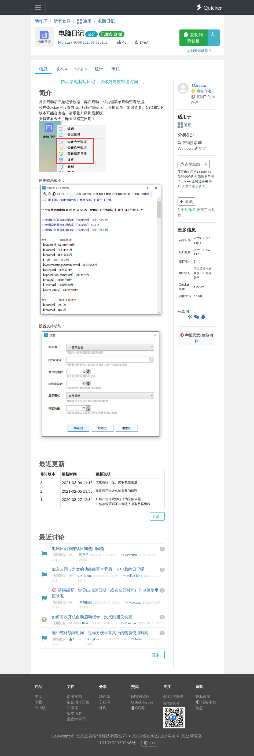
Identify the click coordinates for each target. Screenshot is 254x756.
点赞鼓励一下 (193, 164)
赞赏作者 (201, 91)
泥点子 (84, 555)
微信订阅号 (171, 703)
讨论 (81, 68)
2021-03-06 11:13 (95, 42)
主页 (38, 696)
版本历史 (74, 713)
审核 (115, 68)
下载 (38, 702)
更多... (157, 516)
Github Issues (142, 702)
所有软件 (62, 20)
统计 (99, 68)
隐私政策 (203, 696)
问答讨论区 (140, 696)
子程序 (104, 702)
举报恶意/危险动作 (196, 338)
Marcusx (65, 42)
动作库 (41, 20)
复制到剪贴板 (193, 37)
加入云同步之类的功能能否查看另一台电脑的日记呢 (98, 569)
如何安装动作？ (199, 50)
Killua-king (135, 576)
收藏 (186, 201)
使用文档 (74, 696)
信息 (43, 68)
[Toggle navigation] (38, 7)
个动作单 (187, 209)
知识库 (72, 707)
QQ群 (138, 707)
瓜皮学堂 (77, 719)
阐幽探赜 (86, 602)
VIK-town (84, 576)
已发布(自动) (111, 34)
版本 (61, 68)
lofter (139, 639)
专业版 (40, 707)
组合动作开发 (78, 702)
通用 (185, 124)
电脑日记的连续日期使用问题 (78, 548)
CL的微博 (173, 696)
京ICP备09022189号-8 (153, 735)
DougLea (93, 639)
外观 (102, 707)
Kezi (85, 623)
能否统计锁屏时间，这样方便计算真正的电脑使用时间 (100, 632)
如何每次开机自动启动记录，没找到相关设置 (92, 616)
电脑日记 (106, 20)
